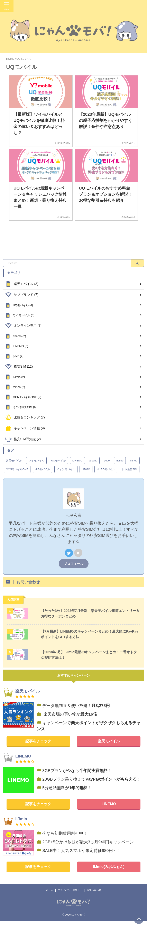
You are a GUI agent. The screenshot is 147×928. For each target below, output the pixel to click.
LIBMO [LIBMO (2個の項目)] (86, 476)
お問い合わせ (93, 897)
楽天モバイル (109, 748)
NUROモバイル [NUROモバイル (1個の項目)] (106, 476)
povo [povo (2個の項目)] (107, 467)
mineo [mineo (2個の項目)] (133, 467)
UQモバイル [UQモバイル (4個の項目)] (58, 467)
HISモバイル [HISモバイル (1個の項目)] (42, 476)
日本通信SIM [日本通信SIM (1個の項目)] (129, 476)
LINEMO (109, 811)
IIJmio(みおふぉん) (108, 874)
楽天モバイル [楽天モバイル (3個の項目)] (14, 467)
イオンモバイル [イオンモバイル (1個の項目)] (66, 476)
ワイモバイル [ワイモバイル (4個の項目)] (36, 467)
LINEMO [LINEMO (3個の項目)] (77, 467)
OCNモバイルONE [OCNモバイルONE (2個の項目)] (17, 476)
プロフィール (74, 571)
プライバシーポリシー (70, 897)
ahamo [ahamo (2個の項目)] (93, 467)
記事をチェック (38, 748)
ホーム (49, 897)
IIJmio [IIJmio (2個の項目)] (119, 467)
